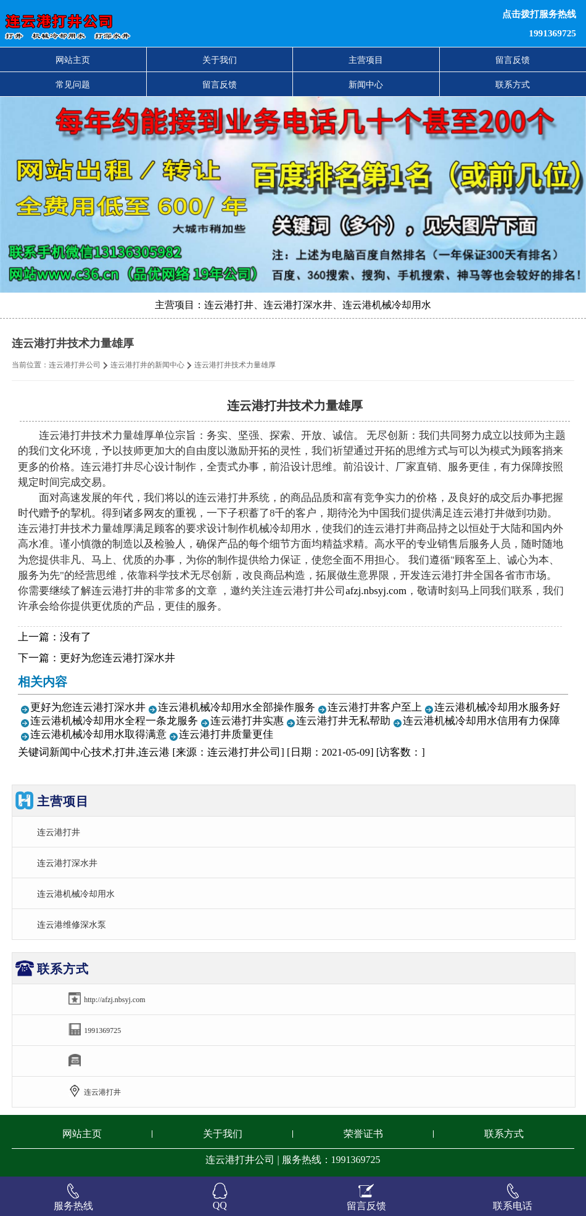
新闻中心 (366, 84)
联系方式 (512, 84)
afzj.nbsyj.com (375, 591)
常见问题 (73, 84)
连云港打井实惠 (247, 721)
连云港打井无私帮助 (343, 721)
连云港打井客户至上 (375, 707)
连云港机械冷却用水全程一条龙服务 (114, 721)
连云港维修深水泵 (71, 924)
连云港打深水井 (67, 863)
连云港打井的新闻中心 (147, 365)
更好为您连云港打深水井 (117, 658)
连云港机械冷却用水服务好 (497, 707)
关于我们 (219, 60)
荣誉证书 (363, 1133)
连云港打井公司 (75, 365)
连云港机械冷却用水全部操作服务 (236, 707)
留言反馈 (512, 60)
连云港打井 (58, 832)
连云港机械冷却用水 (76, 894)
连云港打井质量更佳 (226, 734)
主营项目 (366, 60)
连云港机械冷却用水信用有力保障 (481, 721)
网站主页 (73, 60)
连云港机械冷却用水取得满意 (98, 734)
